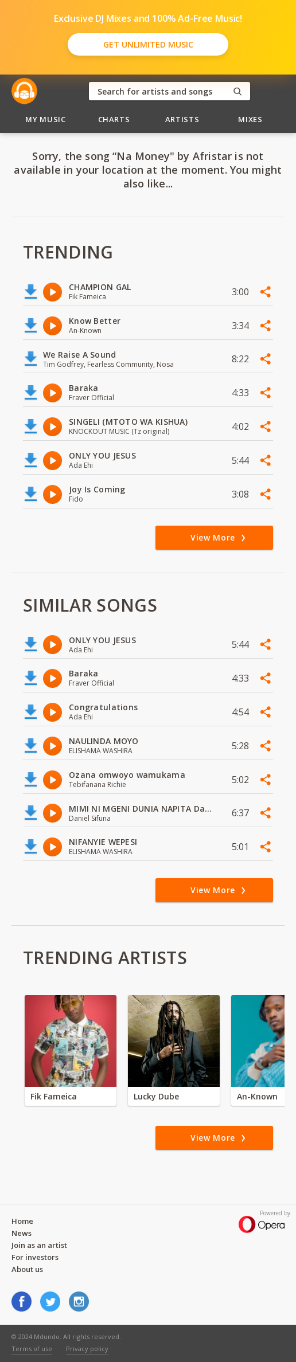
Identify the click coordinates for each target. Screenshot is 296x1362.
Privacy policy (87, 1348)
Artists (182, 119)
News (21, 1233)
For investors (35, 1257)
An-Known (257, 1096)
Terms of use (31, 1348)
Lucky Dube (156, 1096)
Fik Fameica (53, 1096)
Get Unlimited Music (148, 44)
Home (22, 1221)
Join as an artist (39, 1245)
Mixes (250, 119)
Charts (114, 119)
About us (27, 1269)
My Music (45, 119)
